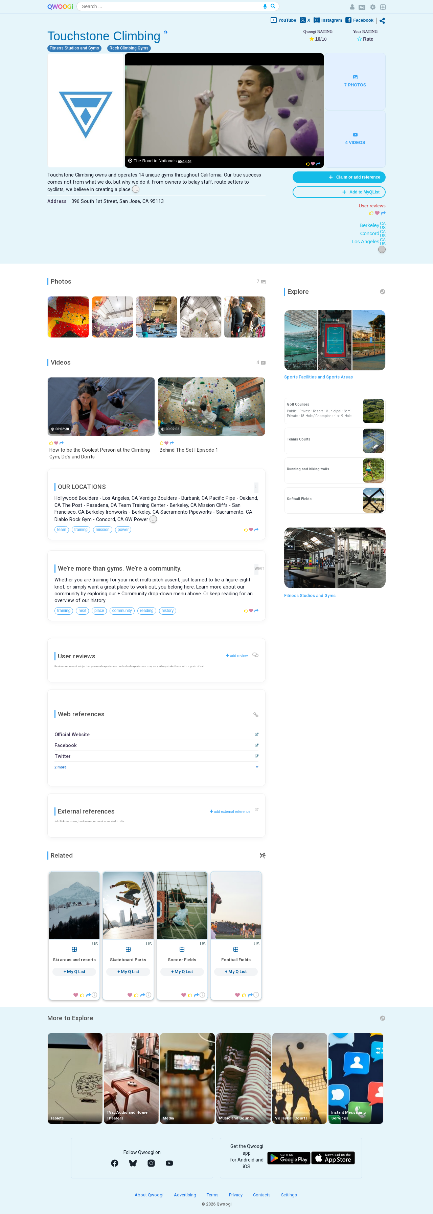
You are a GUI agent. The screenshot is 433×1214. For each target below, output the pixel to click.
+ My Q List (74, 971)
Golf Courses (298, 404)
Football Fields (236, 959)
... (136, 189)
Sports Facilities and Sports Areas (318, 376)
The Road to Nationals (155, 160)
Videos (61, 362)
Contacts (262, 1194)
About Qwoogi (149, 1194)
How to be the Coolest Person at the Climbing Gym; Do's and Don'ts (99, 453)
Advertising (185, 1194)
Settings (289, 1194)
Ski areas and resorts (74, 959)
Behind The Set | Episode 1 (189, 450)
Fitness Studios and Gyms (310, 595)
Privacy (236, 1194)
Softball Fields (299, 499)
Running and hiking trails (308, 469)
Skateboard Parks (128, 959)
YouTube (283, 20)
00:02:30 (62, 429)
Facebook (359, 20)
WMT (256, 568)
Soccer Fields (182, 959)
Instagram (328, 20)
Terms (213, 1194)
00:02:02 (172, 429)
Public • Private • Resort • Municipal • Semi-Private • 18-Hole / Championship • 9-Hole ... (321, 413)
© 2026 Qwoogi (216, 1204)
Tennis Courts (298, 439)
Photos (61, 281)
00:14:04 (184, 162)
